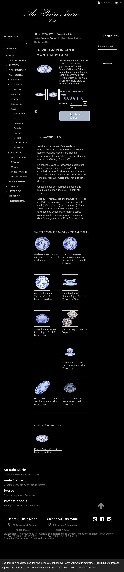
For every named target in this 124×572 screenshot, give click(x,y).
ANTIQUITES (16, 78)
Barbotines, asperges (16, 100)
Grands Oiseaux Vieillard (18, 137)
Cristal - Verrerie (19, 175)
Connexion (105, 2)
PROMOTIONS (17, 204)
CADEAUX (15, 190)
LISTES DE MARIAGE (15, 197)
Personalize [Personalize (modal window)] (70, 567)
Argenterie (16, 83)
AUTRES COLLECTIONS (17, 71)
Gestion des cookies (42, 552)
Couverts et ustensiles (16, 90)
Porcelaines (17, 156)
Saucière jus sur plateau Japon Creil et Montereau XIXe (74, 296)
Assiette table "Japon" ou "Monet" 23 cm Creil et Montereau (46, 257)
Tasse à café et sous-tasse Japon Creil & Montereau (73, 401)
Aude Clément (15, 480)
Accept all (100, 563)
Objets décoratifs (19, 161)
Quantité (63, 104)
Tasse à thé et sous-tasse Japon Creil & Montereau (45, 332)
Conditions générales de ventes (57, 547)
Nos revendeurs (27, 547)
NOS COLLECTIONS (17, 61)
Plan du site (107, 547)
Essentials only (35, 567)
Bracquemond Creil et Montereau (20, 122)
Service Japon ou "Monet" (20, 148)
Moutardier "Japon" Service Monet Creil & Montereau (73, 365)
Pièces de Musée (16, 168)
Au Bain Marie (15, 469)
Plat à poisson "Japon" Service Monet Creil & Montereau (46, 401)
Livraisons (10, 547)
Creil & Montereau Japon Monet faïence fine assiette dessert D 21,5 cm (74, 258)
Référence (65, 91)
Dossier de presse (13, 495)
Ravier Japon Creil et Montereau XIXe (45, 450)
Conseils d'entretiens (16, 552)
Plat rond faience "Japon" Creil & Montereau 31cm (43, 296)
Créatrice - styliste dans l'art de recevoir (25, 484)
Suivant (35, 111)
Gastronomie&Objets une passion (22, 474)
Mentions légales (88, 547)
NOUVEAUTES (17, 185)
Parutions (30, 495)
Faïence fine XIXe (17, 110)
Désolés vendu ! (19, 180)
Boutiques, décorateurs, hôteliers (21, 505)
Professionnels (15, 501)
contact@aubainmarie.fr (103, 526)
